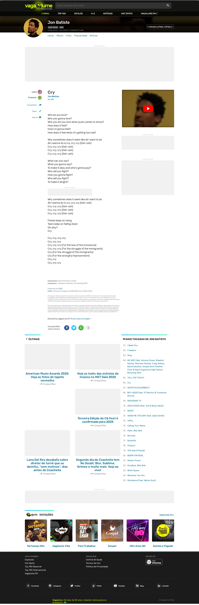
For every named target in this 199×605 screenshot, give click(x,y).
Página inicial (53, 30)
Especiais (29, 559)
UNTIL (130, 420)
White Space (133, 470)
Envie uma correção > (81, 318)
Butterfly (131, 440)
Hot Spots (127, 13)
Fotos (69, 35)
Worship (131, 435)
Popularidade (80, 35)
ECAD (50, 291)
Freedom (131, 350)
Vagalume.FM (148, 13)
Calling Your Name (136, 425)
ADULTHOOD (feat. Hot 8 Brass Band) (145, 406)
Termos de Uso (93, 563)
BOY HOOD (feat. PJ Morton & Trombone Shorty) (146, 394)
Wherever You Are (136, 475)
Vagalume (39, 5)
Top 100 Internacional (35, 570)
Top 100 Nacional (33, 566)
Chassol (131, 445)
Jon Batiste (59, 22)
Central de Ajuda (94, 559)
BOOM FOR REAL (135, 455)
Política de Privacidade (97, 566)
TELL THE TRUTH (135, 377)
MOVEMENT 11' (134, 401)
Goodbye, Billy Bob (136, 465)
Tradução (35, 98)
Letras (51, 35)
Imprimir (35, 117)
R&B (61, 27)
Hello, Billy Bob (134, 430)
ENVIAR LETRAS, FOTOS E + (161, 27)
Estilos (78, 13)
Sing (129, 355)
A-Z (93, 13)
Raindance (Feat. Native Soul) (141, 480)
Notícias (108, 13)
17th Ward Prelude (136, 450)
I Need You (132, 345)
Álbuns (60, 35)
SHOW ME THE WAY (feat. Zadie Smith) (145, 415)
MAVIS (130, 411)
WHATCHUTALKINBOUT (138, 387)
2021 (60, 289)
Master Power (134, 460)
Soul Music (53, 27)
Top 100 (62, 13)
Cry (129, 382)
